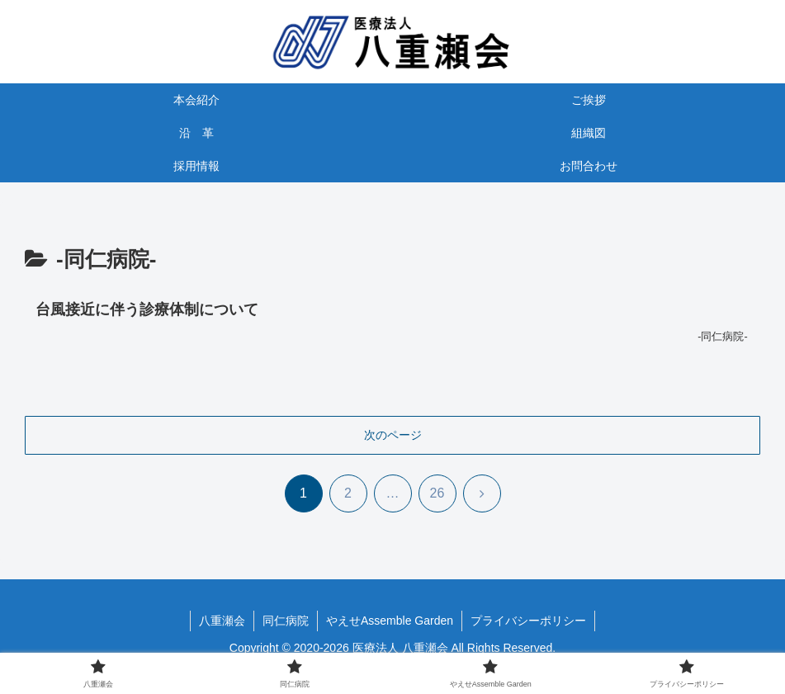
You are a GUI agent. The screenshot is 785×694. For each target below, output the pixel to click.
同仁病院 (285, 620)
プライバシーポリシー (528, 620)
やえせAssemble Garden (389, 620)
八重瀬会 (222, 620)
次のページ (393, 434)
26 (437, 493)
